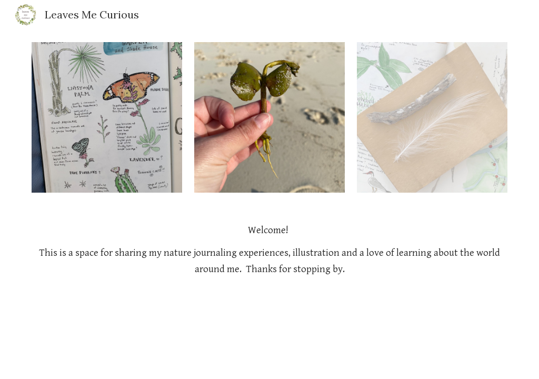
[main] (270, 250)
